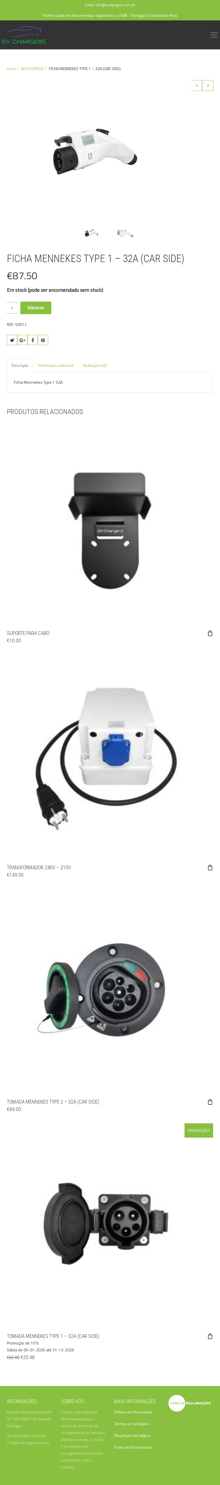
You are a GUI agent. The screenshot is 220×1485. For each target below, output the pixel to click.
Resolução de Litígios (132, 1435)
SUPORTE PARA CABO (28, 633)
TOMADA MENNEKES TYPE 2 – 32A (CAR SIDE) (53, 1102)
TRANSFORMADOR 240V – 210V (39, 867)
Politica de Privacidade (133, 1412)
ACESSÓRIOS (32, 69)
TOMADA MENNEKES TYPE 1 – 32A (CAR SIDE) (53, 1336)
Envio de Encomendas (133, 1447)
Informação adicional (55, 365)
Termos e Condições (131, 1424)
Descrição (19, 365)
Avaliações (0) (95, 365)
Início (11, 69)
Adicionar (36, 307)
